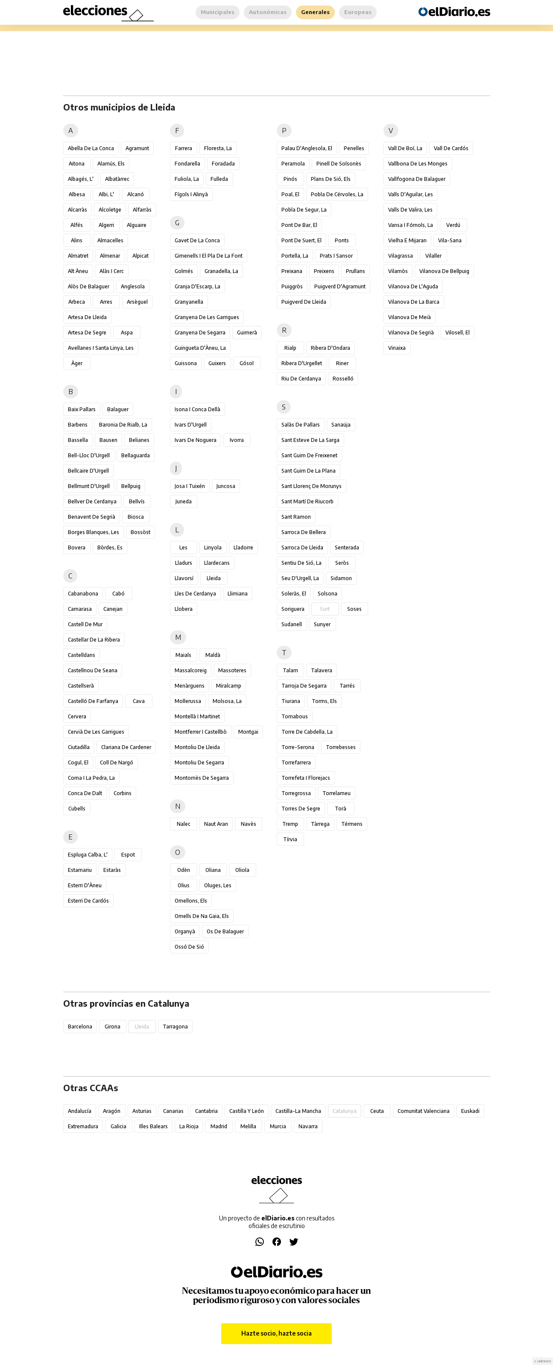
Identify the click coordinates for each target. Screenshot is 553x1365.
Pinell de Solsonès (338, 163)
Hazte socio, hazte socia (276, 1333)
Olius (184, 885)
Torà (340, 808)
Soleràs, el (293, 593)
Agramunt (137, 148)
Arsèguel (137, 302)
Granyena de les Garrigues (207, 317)
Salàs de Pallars (300, 424)
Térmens (352, 824)
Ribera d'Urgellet (301, 363)
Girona (112, 1026)
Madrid (219, 1126)
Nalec (183, 824)
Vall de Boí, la (405, 148)
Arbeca (76, 302)
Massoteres (232, 670)
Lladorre (243, 547)
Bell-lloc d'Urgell (89, 455)
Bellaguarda (135, 455)
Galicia (118, 1126)
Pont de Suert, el (301, 240)
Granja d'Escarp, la (197, 286)
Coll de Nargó (116, 762)
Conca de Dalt (85, 793)
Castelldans (81, 655)
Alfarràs (142, 209)
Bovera (76, 547)
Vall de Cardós (451, 148)
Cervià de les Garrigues (96, 732)
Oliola (242, 870)
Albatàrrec (117, 179)
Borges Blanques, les (93, 532)
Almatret (78, 256)
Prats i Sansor (336, 256)
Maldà (212, 655)
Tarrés (347, 685)
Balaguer (118, 409)
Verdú (453, 225)
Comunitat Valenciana (424, 1111)
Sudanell (291, 624)
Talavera (321, 670)
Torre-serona (297, 747)
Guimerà (247, 332)
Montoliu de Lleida (197, 747)
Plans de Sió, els (331, 179)
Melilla (248, 1126)
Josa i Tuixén (190, 486)
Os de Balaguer (225, 931)
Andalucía (79, 1111)
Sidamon (341, 578)
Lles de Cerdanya (195, 593)
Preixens (324, 271)
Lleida (214, 578)
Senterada (347, 547)
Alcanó (135, 194)
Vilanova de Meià (409, 317)
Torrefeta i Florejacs (305, 778)
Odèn (183, 870)
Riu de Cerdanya (301, 378)
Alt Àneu (78, 271)
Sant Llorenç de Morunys (311, 486)
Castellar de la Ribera (94, 639)
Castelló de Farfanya (93, 701)
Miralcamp (228, 685)
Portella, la (294, 256)
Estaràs (112, 870)
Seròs (342, 563)
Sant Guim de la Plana (308, 471)
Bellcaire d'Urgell (88, 471)
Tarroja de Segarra (304, 685)
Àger (76, 363)
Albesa (77, 194)
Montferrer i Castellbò (201, 732)
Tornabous (294, 716)
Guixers (217, 363)
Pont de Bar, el (299, 225)
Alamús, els (111, 163)
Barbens (78, 424)
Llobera (184, 609)
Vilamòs (398, 271)
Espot (128, 854)
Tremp (290, 824)
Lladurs (183, 563)
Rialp (290, 348)
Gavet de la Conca (197, 240)
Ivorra (237, 440)
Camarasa (80, 609)
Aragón (111, 1111)
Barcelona (80, 1026)
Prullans (355, 271)
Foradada (223, 163)
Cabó (118, 593)
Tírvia (290, 839)
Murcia (278, 1126)
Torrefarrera (296, 762)
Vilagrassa (400, 256)
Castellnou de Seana (92, 670)
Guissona (186, 363)
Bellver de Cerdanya (92, 501)
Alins (76, 240)
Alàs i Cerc (111, 271)
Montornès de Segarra (202, 778)
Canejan (113, 609)
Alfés (76, 225)
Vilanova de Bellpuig (444, 271)
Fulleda (219, 179)
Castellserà (81, 685)
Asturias (142, 1111)
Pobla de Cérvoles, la (337, 194)
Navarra (308, 1126)
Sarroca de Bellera (303, 532)
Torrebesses (341, 747)
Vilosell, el (457, 332)
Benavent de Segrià (91, 517)
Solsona (327, 593)
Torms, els (324, 701)
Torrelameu (336, 793)
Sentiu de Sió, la (301, 563)
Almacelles (110, 240)
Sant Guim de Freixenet (309, 455)
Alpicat (140, 256)
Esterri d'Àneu (85, 885)
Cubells (76, 808)
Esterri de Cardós (88, 900)
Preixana (291, 271)
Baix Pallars (82, 409)
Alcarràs (77, 209)
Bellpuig (130, 486)
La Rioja (189, 1126)
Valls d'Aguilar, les (410, 194)
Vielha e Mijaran (407, 240)
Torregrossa (296, 793)
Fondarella (187, 163)
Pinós (290, 179)
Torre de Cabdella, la (307, 732)
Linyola (213, 547)
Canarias (173, 1111)
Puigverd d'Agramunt (340, 286)
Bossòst (140, 532)
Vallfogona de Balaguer (416, 179)
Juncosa (226, 486)
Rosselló (343, 378)
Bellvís (137, 501)
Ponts (342, 240)
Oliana (213, 870)
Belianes (139, 440)
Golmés (184, 271)
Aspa (127, 332)
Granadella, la (221, 271)
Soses (354, 609)
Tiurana (290, 701)
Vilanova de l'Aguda (413, 286)
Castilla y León (246, 1111)
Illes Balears (153, 1126)
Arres (106, 302)
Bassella (78, 440)
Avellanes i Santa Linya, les (101, 348)
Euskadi (470, 1111)
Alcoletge (110, 209)
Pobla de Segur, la (304, 209)
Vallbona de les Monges (418, 163)
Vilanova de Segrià (411, 332)
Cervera (77, 716)
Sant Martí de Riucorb (307, 501)
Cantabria (206, 1111)
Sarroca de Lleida (302, 547)
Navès (248, 824)
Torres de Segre (300, 808)
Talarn (290, 670)
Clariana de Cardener (126, 747)
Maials (183, 655)
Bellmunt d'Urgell (89, 486)
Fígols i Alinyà (191, 194)
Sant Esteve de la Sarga (310, 440)
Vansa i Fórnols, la (410, 225)
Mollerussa (188, 701)
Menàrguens (190, 685)
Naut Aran (216, 824)
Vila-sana (450, 240)
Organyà (185, 931)
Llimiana (238, 593)
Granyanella (189, 302)
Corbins (123, 793)
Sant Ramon (296, 517)
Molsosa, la (227, 701)
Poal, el (290, 194)
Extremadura (83, 1126)
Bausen (108, 440)
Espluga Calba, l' (88, 854)
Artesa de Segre (87, 332)
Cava (139, 701)
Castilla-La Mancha (298, 1111)
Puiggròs (292, 286)
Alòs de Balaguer (88, 286)
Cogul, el (78, 762)
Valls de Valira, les (410, 209)
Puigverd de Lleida (303, 302)
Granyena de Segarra (200, 332)
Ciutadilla (79, 747)
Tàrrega (320, 824)
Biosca (136, 517)
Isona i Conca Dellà (197, 409)
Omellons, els (191, 900)
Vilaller (433, 256)
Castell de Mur (85, 624)
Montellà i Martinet (197, 716)
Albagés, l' (81, 179)
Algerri (106, 225)
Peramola (293, 163)
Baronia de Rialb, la (123, 424)
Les (183, 547)
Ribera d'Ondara (330, 348)
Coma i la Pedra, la (91, 778)
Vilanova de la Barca (413, 302)
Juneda (184, 501)
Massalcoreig (191, 670)
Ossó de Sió (189, 947)
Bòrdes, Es (110, 547)
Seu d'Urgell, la (300, 578)
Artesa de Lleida (87, 317)
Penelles (354, 148)
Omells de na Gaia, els (202, 916)
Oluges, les (217, 885)
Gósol (247, 363)
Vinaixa (397, 348)
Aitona (77, 163)
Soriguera (292, 609)
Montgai (248, 732)
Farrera (183, 148)
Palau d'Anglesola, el (306, 148)
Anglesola (133, 286)
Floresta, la (218, 148)
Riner (342, 363)
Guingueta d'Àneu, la (200, 348)
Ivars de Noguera (196, 440)
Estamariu (80, 870)
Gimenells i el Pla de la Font (209, 256)
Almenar (110, 256)
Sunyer (322, 624)
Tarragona (175, 1026)
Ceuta (377, 1111)
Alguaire (136, 225)
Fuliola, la (187, 179)
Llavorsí (184, 578)
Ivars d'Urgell (191, 424)
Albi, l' (106, 194)
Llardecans (217, 563)
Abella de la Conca (91, 148)
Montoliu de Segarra (199, 762)
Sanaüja (341, 424)
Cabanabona (83, 593)
